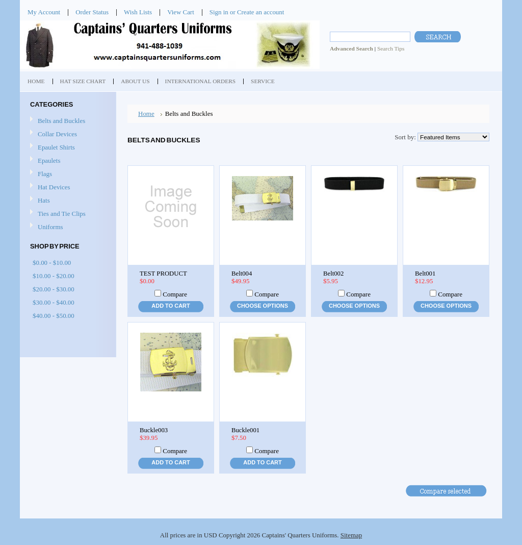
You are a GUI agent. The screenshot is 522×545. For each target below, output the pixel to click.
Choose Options (262, 306)
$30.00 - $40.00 (53, 302)
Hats (44, 200)
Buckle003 (154, 430)
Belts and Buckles (61, 121)
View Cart (180, 12)
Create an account (260, 12)
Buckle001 (245, 430)
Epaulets (49, 160)
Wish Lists (138, 12)
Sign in (219, 12)
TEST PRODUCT (163, 273)
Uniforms (50, 227)
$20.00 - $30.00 (53, 289)
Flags (45, 174)
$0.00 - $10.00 (52, 262)
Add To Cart (170, 306)
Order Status (92, 12)
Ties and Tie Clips (62, 213)
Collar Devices (57, 134)
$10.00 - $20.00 (53, 276)
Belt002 (333, 273)
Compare (175, 294)
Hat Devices (54, 187)
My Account (44, 12)
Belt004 (241, 273)
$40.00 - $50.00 (53, 315)
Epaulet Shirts (56, 147)
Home (146, 113)
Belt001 (425, 273)
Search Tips (390, 48)
